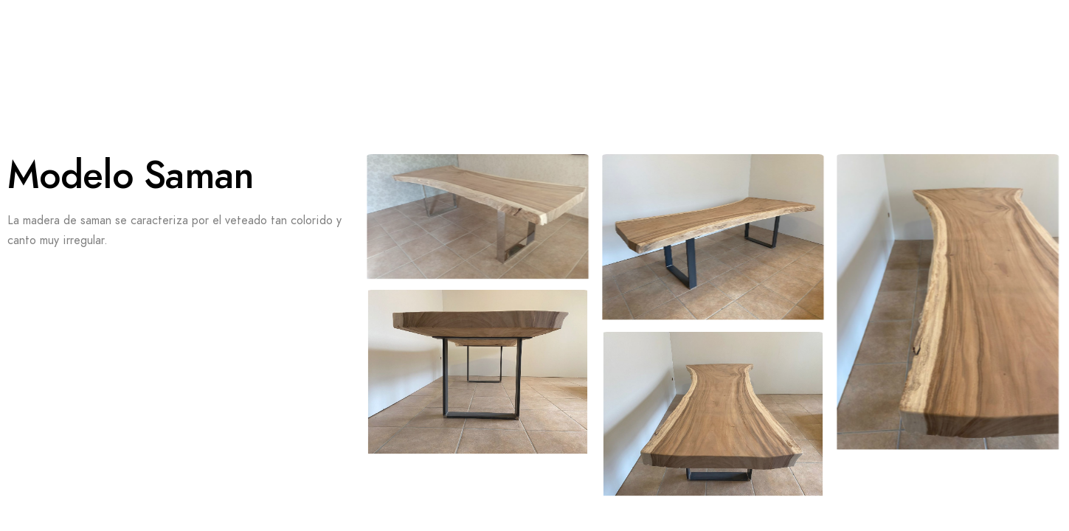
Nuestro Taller (859, 37)
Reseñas (392, 37)
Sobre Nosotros (264, 37)
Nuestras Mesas (518, 37)
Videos (143, 37)
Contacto (77, 111)
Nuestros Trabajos (690, 37)
